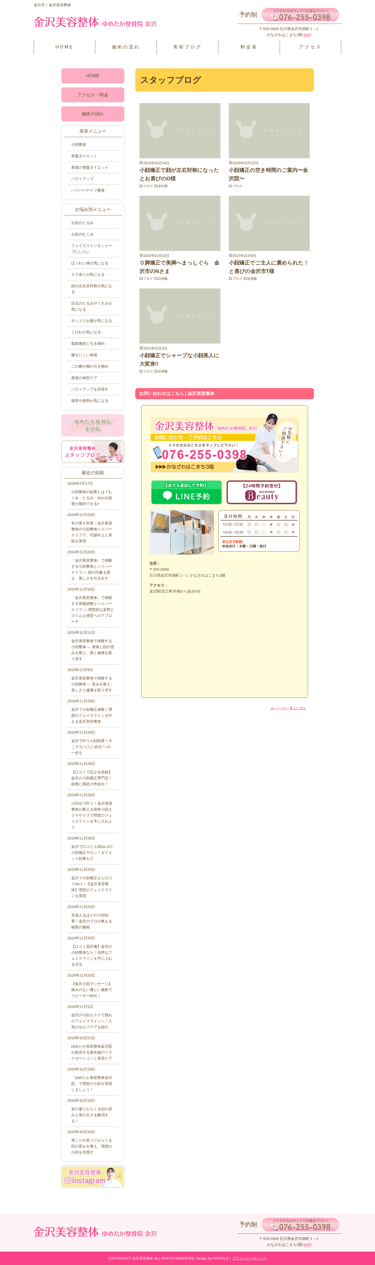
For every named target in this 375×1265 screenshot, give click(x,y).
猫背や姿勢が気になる (89, 400)
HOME (64, 46)
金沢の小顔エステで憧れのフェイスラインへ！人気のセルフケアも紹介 (91, 1021)
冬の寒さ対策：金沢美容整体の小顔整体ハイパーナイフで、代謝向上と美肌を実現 (91, 532)
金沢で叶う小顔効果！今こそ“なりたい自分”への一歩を (91, 747)
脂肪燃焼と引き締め (88, 343)
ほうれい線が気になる (89, 263)
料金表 (248, 46)
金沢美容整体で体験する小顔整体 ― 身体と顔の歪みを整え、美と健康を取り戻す (92, 650)
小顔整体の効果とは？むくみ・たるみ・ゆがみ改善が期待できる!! (91, 498)
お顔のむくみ (82, 234)
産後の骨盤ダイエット (89, 167)
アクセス (310, 46)
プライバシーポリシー (249, 1258)
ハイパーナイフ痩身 (88, 190)
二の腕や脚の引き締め (89, 366)
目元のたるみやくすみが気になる (91, 306)
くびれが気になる (86, 332)
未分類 (164, 186)
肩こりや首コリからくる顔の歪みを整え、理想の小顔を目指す (91, 1146)
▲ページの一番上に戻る (288, 708)
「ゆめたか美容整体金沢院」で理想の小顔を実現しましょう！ (91, 1083)
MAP (307, 35)
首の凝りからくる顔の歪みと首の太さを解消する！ (91, 1115)
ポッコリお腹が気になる (91, 320)
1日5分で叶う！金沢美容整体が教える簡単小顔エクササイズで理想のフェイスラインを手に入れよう (92, 815)
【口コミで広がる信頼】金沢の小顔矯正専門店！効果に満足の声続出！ (91, 778)
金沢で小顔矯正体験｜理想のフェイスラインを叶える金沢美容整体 (91, 715)
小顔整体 (78, 144)
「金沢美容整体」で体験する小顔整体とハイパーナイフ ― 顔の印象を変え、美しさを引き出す (91, 569)
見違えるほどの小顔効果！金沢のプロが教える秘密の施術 (91, 921)
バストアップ (82, 179)
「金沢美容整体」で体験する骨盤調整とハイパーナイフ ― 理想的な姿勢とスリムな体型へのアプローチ (92, 609)
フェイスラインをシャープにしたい (91, 248)
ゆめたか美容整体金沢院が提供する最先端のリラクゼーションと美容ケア (91, 1052)
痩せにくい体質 (84, 355)
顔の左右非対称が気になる (91, 289)
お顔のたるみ (82, 223)
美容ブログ (187, 46)
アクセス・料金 (92, 94)
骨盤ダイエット (84, 156)
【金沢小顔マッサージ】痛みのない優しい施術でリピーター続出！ (91, 990)
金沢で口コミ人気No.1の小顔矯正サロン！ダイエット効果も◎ (92, 852)
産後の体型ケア (84, 378)
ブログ (148, 186)
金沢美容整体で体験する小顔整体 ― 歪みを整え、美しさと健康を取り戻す (92, 684)
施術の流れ (126, 46)
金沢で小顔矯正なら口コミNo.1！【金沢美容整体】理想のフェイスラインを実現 (91, 887)
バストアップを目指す (89, 389)
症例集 (164, 278)
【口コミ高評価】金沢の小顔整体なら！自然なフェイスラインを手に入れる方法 (91, 955)
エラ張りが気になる (88, 274)
